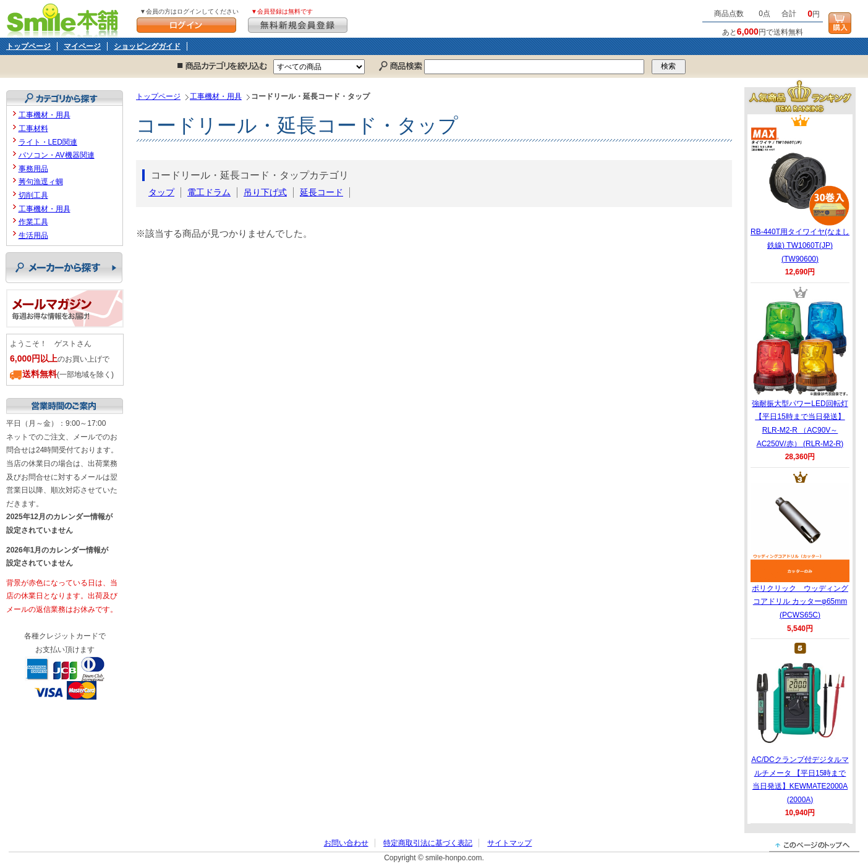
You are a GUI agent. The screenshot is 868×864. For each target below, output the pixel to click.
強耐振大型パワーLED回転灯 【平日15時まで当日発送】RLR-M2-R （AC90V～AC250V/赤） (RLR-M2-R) (800, 373)
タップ (161, 192)
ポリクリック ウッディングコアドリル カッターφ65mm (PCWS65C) (800, 551)
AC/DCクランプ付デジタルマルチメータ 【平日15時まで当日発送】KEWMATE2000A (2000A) (799, 729)
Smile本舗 (65, 19)
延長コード (321, 192)
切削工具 (33, 195)
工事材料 (33, 128)
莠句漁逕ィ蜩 (41, 181)
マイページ (82, 46)
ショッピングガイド (147, 46)
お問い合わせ (346, 843)
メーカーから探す (64, 267)
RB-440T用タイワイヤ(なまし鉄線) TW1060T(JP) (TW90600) (800, 195)
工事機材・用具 (216, 96)
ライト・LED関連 (48, 142)
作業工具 (33, 222)
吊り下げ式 (265, 192)
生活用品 (33, 235)
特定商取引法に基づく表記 (427, 843)
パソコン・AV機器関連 (57, 155)
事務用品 (33, 168)
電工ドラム (209, 192)
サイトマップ (509, 843)
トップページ (28, 46)
